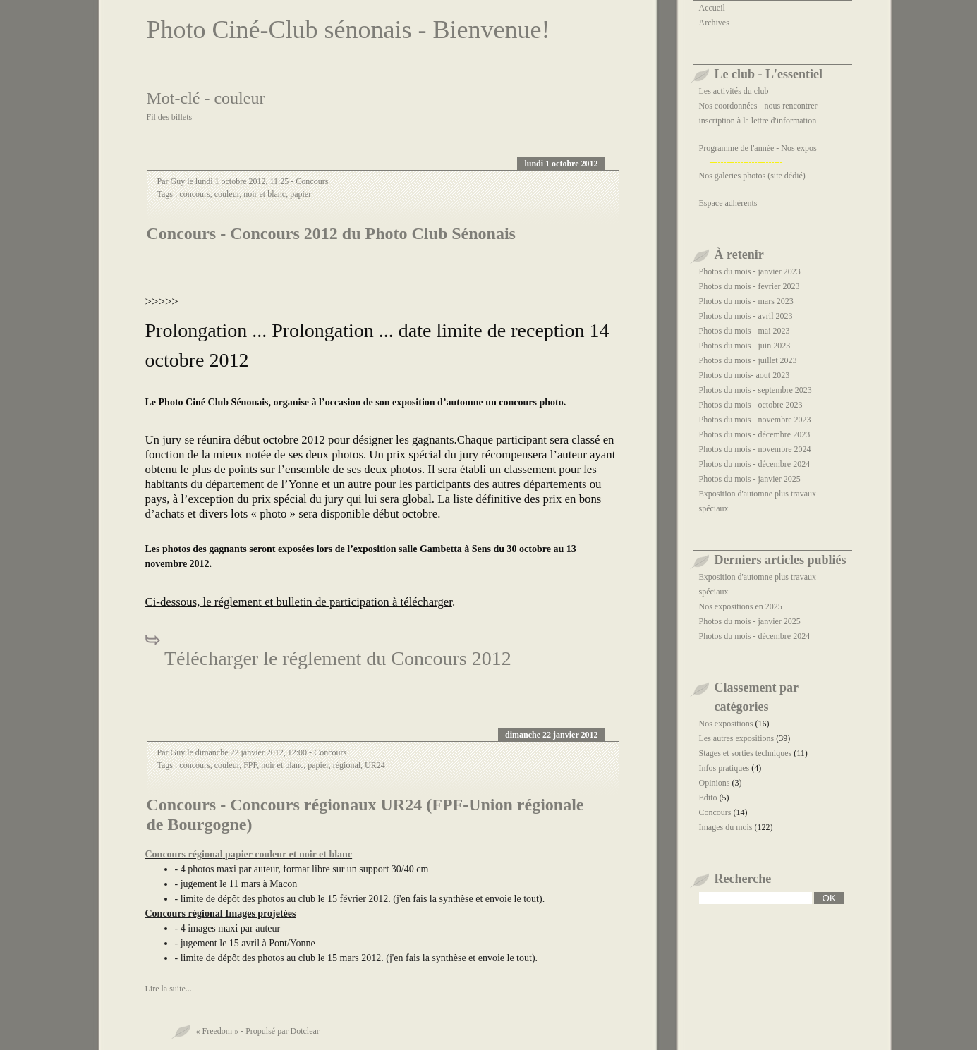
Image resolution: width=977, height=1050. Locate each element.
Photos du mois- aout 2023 (744, 375)
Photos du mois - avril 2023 (746, 316)
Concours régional (184, 854)
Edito (708, 797)
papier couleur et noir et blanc (288, 854)
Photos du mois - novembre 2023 (755, 420)
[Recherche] (756, 898)
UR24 (375, 765)
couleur (227, 194)
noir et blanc (264, 194)
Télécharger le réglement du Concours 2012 (335, 658)
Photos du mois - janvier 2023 (750, 271)
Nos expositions (726, 723)
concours (194, 194)
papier (300, 194)
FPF (250, 765)
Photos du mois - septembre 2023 (755, 390)
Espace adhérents (728, 203)
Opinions (714, 783)
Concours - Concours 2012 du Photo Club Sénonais (331, 233)
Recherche (743, 879)
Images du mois (726, 827)
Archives (714, 23)
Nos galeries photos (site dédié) (752, 176)
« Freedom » (217, 1031)
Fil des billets (170, 117)
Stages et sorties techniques (745, 753)
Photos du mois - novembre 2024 (755, 449)
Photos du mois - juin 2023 (745, 345)
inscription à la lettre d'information (758, 121)
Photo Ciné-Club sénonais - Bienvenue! (348, 30)
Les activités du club (734, 91)
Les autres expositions (737, 738)
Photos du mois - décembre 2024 (755, 464)
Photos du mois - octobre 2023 (751, 405)
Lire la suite (165, 989)
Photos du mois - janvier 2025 (750, 479)
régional (346, 765)
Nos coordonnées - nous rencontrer (758, 106)
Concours (312, 181)
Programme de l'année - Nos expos (758, 148)
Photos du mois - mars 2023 (746, 301)
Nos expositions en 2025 (740, 606)
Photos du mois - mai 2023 (744, 331)
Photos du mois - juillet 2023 (748, 360)
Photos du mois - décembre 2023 (755, 434)
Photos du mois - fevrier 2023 (749, 286)
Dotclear (304, 1031)
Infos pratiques (724, 768)
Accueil (712, 8)
